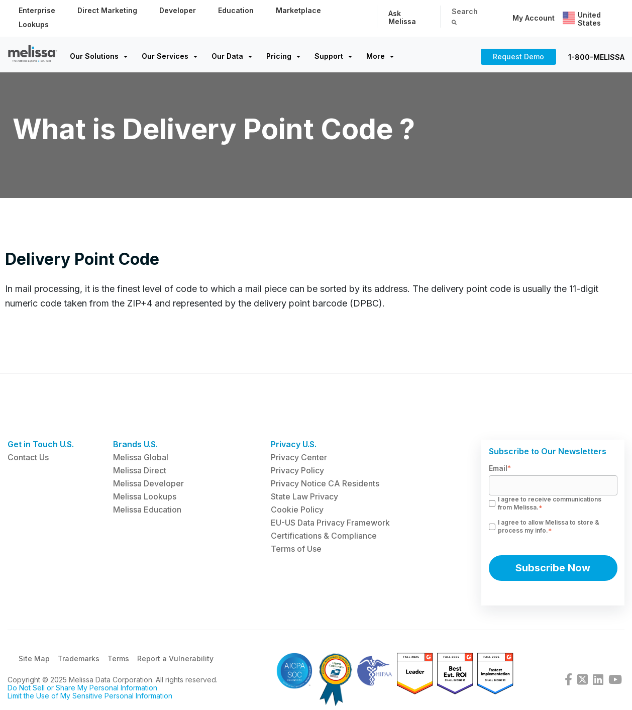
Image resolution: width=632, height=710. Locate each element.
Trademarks (78, 660)
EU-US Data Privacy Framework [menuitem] (330, 523)
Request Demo (518, 56)
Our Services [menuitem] (165, 56)
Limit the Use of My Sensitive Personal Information (90, 697)
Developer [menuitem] (177, 10)
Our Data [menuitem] (227, 56)
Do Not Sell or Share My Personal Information (82, 689)
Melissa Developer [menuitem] (148, 483)
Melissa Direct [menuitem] (139, 470)
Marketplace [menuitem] (298, 10)
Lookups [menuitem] (34, 24)
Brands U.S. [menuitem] (135, 444)
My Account (533, 18)
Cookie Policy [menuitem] (297, 509)
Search (465, 16)
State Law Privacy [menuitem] (304, 496)
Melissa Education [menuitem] (147, 509)
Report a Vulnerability (175, 660)
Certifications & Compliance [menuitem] (324, 536)
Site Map (34, 660)
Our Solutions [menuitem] (94, 56)
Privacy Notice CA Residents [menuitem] (325, 483)
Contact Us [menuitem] (28, 457)
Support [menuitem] (328, 56)
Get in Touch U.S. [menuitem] (41, 444)
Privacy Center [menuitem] (299, 457)
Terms (118, 660)
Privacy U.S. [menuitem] (294, 444)
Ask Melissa (402, 17)
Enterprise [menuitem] (37, 10)
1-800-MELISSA (596, 57)
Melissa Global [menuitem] (140, 457)
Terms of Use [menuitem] (296, 549)
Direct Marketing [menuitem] (107, 10)
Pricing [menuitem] (278, 56)
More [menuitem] (375, 56)
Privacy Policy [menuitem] (297, 470)
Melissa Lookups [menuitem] (144, 496)
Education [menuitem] (236, 10)
